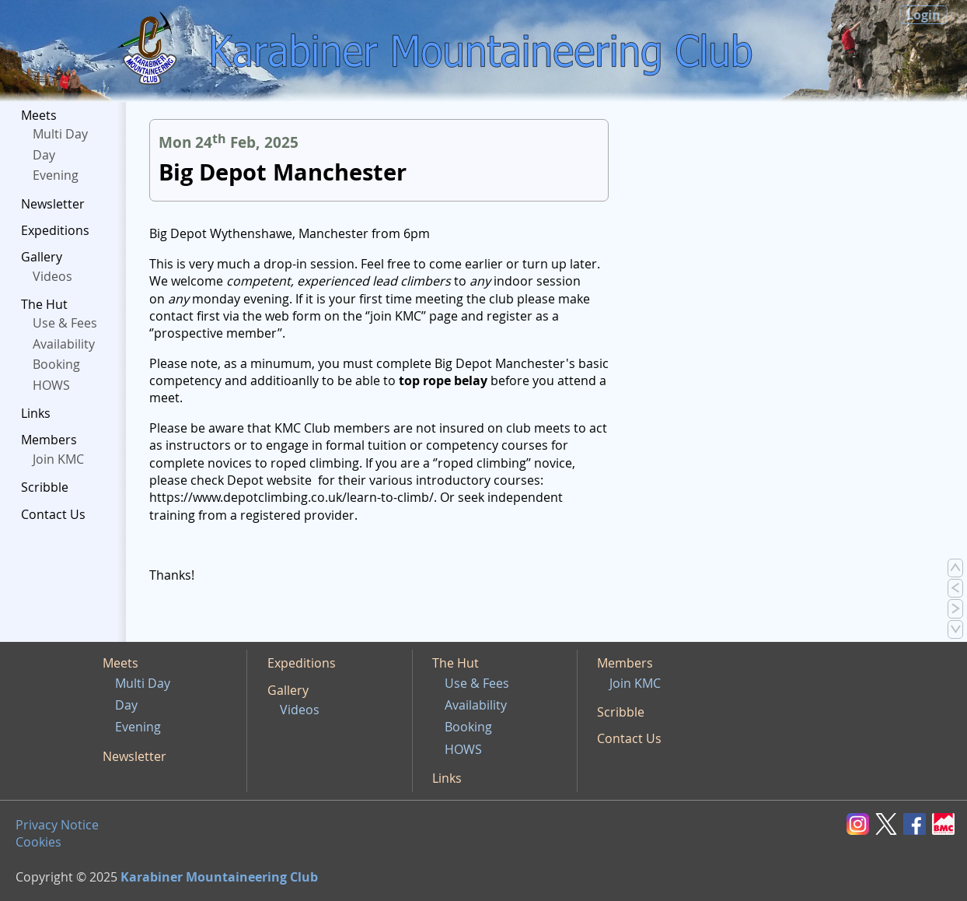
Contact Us (53, 514)
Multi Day (60, 133)
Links (36, 413)
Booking (56, 364)
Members (49, 439)
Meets (39, 115)
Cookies (38, 841)
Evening (56, 175)
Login (923, 14)
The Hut (44, 304)
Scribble (44, 487)
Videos (52, 276)
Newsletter (53, 203)
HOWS (51, 385)
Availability (64, 343)
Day (44, 154)
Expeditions (55, 230)
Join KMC (58, 459)
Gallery (41, 256)
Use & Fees (65, 322)
